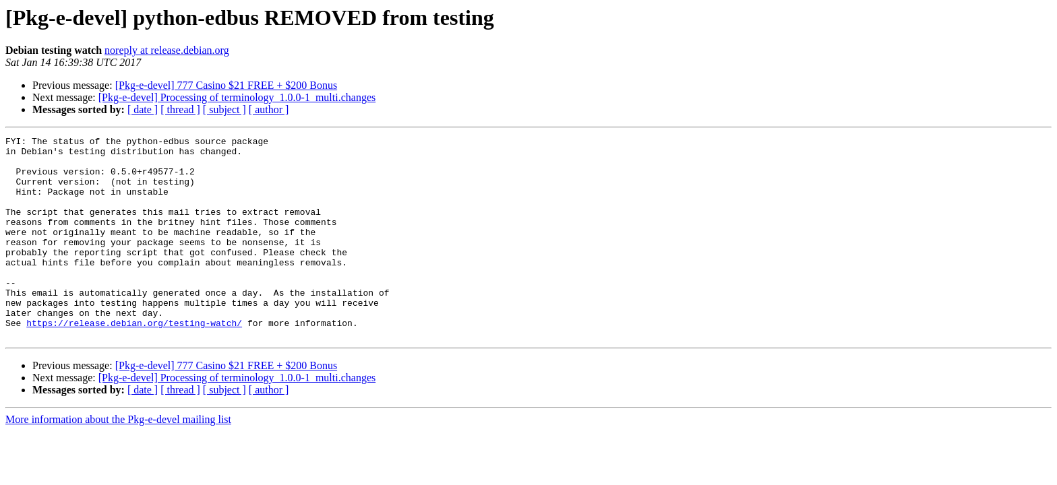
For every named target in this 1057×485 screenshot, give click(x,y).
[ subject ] (224, 109)
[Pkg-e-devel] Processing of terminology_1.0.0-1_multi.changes (236, 97)
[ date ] (142, 109)
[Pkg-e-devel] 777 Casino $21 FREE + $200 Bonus (226, 85)
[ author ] (269, 109)
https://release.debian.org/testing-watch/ (134, 361)
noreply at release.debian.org (166, 50)
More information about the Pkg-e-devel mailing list (118, 459)
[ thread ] (180, 109)
